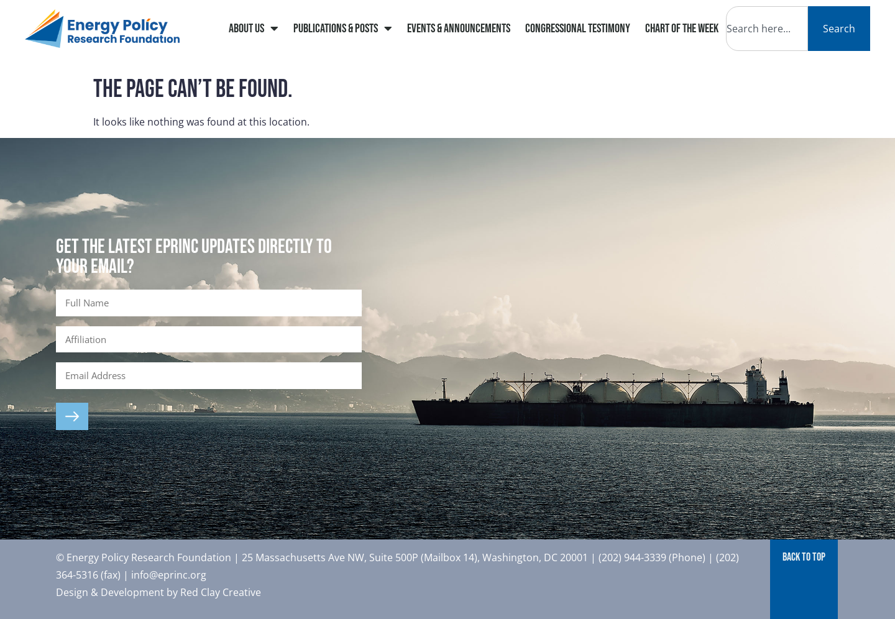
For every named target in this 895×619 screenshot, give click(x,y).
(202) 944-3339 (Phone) (652, 557)
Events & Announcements (458, 28)
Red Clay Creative (220, 592)
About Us (253, 28)
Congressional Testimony (577, 28)
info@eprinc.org (168, 575)
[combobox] (767, 28)
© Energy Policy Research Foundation (145, 557)
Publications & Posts (342, 28)
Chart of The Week (681, 28)
